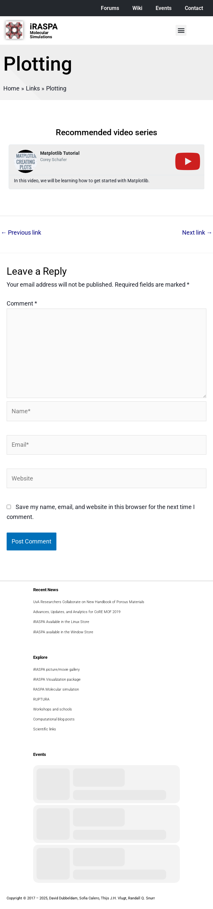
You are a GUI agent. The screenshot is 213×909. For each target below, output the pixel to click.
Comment (22, 303)
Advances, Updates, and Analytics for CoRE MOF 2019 (76, 612)
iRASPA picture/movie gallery (56, 669)
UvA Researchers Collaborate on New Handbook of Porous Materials (88, 602)
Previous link (21, 232)
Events (164, 8)
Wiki (137, 8)
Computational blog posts (54, 719)
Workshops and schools (52, 709)
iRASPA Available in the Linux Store (61, 622)
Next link (197, 232)
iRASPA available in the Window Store (63, 632)
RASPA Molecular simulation (56, 689)
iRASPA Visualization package (57, 679)
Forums (110, 8)
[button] (181, 30)
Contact (194, 8)
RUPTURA (41, 699)
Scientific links (44, 729)
